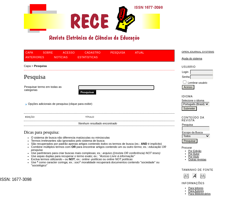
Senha (186, 76)
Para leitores (195, 188)
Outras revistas (197, 159)
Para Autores (196, 191)
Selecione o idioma (193, 100)
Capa (27, 65)
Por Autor (193, 153)
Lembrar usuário (197, 82)
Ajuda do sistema (192, 58)
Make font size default (194, 175)
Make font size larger (202, 175)
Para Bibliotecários (199, 193)
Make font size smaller (186, 175)
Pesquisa (40, 65)
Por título (193, 156)
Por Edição (194, 151)
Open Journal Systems (198, 51)
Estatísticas (88, 57)
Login (185, 72)
